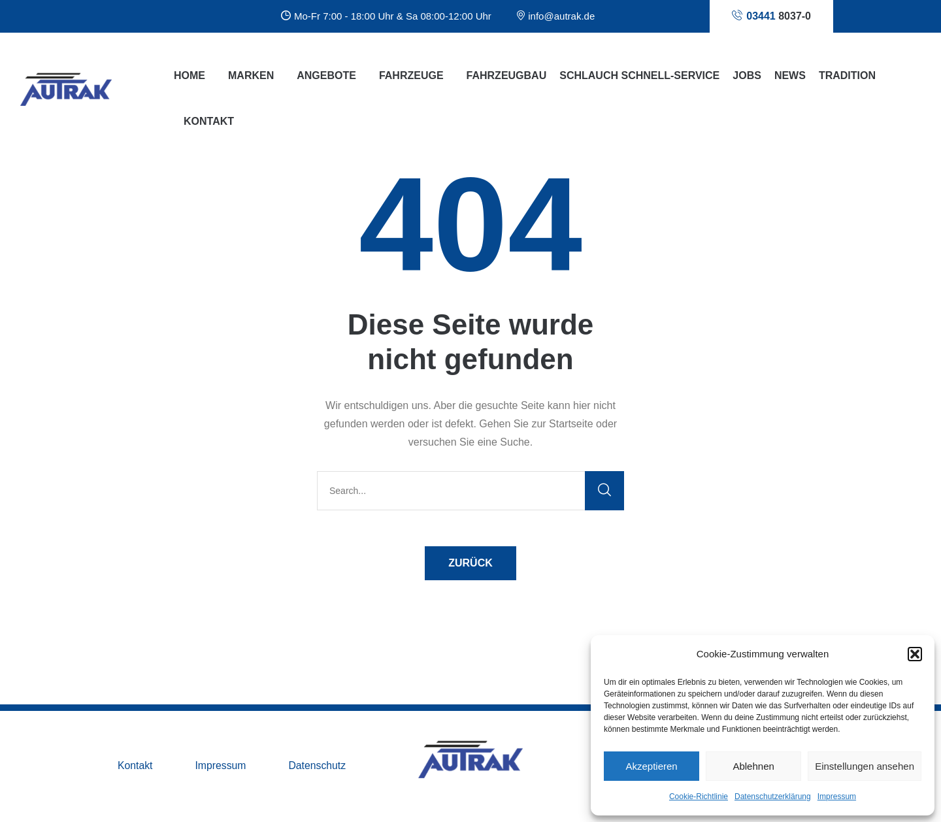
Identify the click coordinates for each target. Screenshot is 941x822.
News (790, 75)
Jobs (747, 75)
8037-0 (771, 16)
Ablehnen (753, 766)
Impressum (836, 796)
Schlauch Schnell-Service (639, 75)
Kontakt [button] (209, 121)
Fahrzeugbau (507, 75)
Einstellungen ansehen (864, 766)
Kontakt (135, 766)
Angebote (326, 75)
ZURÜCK (470, 562)
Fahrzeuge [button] (411, 75)
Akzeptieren (651, 766)
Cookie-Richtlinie (698, 796)
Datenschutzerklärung (773, 796)
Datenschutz (318, 766)
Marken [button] (251, 75)
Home (189, 75)
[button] (914, 654)
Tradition (847, 75)
